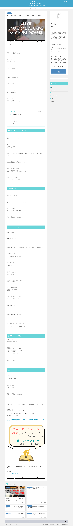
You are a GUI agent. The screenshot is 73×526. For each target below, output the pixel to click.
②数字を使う (14, 116)
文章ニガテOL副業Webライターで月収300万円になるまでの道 (36, 3)
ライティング (9, 13)
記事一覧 (31, 8)
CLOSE (40, 111)
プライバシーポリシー (9, 524)
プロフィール (25, 8)
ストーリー (53, 87)
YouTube (43, 8)
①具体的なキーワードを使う (17, 114)
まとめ (13, 123)
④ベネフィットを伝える (16, 121)
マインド (53, 92)
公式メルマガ (37, 8)
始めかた (49, 8)
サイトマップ (16, 524)
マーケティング (54, 95)
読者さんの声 (53, 101)
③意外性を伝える (15, 119)
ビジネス (53, 90)
